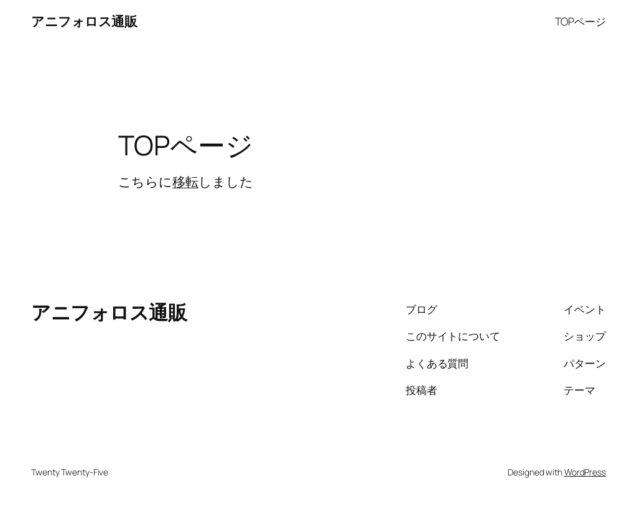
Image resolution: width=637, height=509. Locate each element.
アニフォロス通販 (84, 21)
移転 (185, 181)
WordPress (585, 472)
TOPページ (580, 21)
